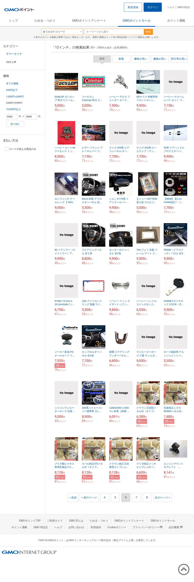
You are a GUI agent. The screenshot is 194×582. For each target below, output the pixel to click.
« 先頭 (73, 497)
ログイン (152, 7)
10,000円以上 (13, 109)
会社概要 (176, 527)
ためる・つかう (45, 20)
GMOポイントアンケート (89, 20)
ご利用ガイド (55, 520)
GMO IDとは (76, 520)
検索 (148, 31)
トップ (13, 20)
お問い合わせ (76, 527)
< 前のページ (89, 497)
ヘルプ (170, 7)
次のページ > (162, 497)
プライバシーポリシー (147, 527)
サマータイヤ (14, 53)
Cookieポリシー (116, 527)
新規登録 (133, 7)
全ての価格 (12, 83)
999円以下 (12, 90)
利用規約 (96, 527)
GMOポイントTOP (30, 520)
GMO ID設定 (184, 7)
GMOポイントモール (137, 20)
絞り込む (15, 124)
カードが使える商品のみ (20, 149)
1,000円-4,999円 (15, 96)
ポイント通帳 (176, 20)
